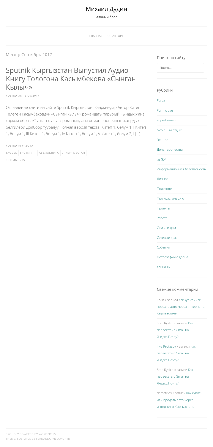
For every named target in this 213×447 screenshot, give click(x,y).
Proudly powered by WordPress (31, 434)
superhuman (166, 120)
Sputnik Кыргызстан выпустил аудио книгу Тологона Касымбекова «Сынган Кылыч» (71, 79)
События (163, 247)
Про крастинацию (170, 198)
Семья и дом (166, 227)
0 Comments (15, 160)
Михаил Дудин (106, 9)
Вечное (162, 140)
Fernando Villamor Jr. (53, 439)
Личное (163, 179)
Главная (96, 36)
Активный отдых (169, 130)
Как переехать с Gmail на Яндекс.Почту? (175, 330)
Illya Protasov (166, 346)
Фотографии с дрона (172, 257)
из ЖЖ (161, 159)
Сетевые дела (167, 237)
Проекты (163, 208)
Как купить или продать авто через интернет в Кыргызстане (181, 307)
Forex (161, 100)
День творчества (170, 149)
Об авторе (115, 36)
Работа (27, 145)
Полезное (164, 188)
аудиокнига (49, 153)
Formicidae (165, 110)
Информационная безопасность (181, 169)
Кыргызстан (75, 153)
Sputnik (26, 153)
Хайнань (163, 267)
